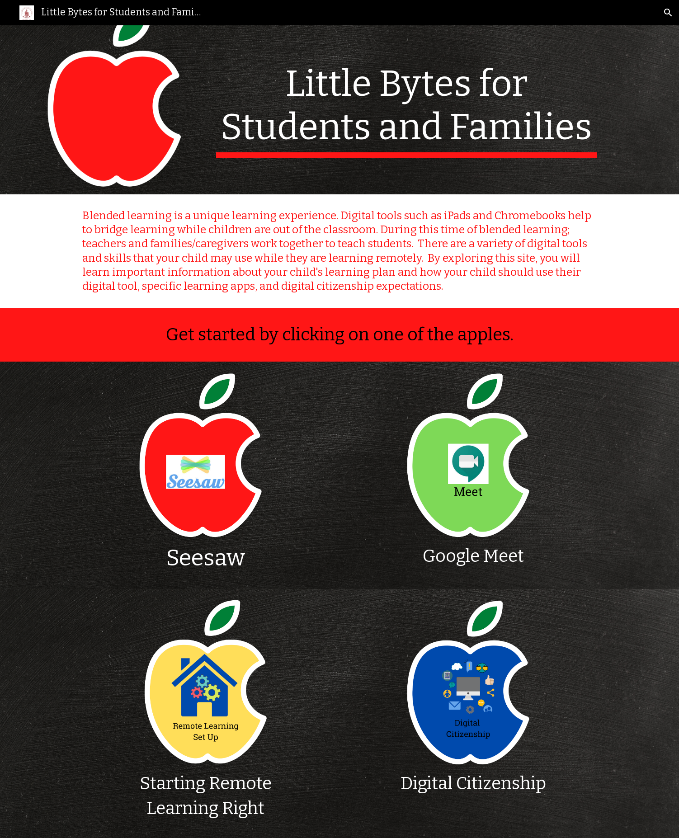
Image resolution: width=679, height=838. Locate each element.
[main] (406, 109)
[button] (668, 13)
